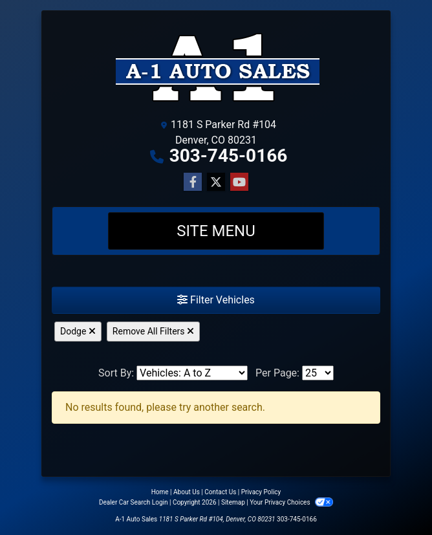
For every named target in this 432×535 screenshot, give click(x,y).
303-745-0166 (228, 155)
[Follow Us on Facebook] (193, 182)
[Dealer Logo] (216, 66)
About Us (186, 492)
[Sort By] (192, 373)
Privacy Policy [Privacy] (261, 492)
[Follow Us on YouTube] (239, 182)
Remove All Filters (153, 331)
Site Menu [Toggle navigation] (216, 231)
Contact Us (220, 492)
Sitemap (233, 502)
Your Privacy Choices (291, 502)
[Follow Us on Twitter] (216, 182)
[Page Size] (318, 373)
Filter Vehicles (216, 300)
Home (160, 492)
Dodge (78, 331)
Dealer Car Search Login (133, 502)
